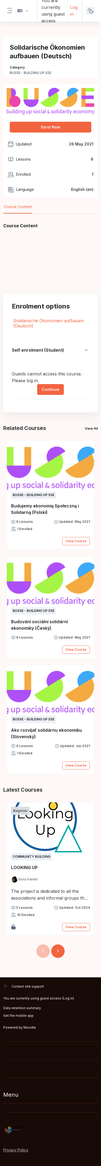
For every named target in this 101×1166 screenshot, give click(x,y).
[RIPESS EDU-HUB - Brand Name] (50, 1130)
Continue (50, 389)
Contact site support (28, 986)
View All (91, 428)
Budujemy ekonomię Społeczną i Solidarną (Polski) (45, 509)
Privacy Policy (15, 1150)
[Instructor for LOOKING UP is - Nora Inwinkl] (24, 879)
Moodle (29, 1027)
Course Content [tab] (18, 206)
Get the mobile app (18, 1016)
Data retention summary (22, 1008)
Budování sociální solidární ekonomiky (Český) (39, 625)
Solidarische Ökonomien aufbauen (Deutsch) (48, 323)
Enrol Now (50, 127)
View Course (76, 541)
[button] (23, 10)
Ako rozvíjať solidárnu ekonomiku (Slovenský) (46, 733)
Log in (74, 11)
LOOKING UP (24, 867)
